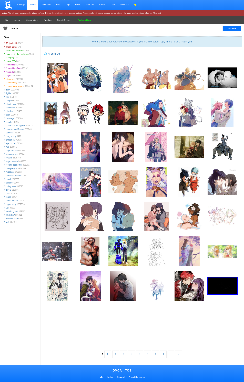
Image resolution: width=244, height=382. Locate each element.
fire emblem (11, 65)
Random (48, 20)
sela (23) (10, 57)
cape (8, 115)
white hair (10, 215)
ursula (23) (11, 61)
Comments (46, 5)
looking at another (14, 165)
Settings (21, 5)
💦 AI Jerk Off (52, 53)
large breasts (12, 161)
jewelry (9, 158)
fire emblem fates (14, 68)
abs (7, 97)
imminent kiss (12, 154)
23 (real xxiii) (11, 43)
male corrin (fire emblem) (17, 54)
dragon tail (10, 140)
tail (7, 193)
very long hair (12, 211)
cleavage (10, 118)
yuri (7, 222)
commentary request (15, 86)
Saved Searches (64, 20)
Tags (68, 5)
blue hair (10, 111)
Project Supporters (136, 377)
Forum (102, 5)
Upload (17, 20)
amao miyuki (11, 47)
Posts (33, 5)
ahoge (9, 100)
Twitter (110, 377)
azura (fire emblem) (15, 50)
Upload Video (32, 20)
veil (7, 208)
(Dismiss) (157, 13)
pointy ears (11, 186)
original (9, 75)
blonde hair (11, 104)
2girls (8, 93)
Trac (113, 5)
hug (7, 147)
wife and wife (12, 218)
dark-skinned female (15, 129)
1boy (8, 90)
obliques (10, 183)
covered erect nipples (15, 125)
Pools (77, 5)
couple (9, 122)
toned (8, 197)
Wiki (58, 5)
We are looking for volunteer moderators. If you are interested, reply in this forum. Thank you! (142, 41)
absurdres (10, 79)
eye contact (11, 143)
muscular (10, 172)
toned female (12, 201)
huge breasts (12, 150)
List (6, 20)
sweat (8, 190)
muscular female (13, 176)
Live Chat (124, 5)
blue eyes (10, 108)
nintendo (10, 72)
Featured (90, 5)
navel (8, 179)
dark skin (10, 133)
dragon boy (11, 136)
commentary (11, 83)
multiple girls (11, 168)
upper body (11, 204)
